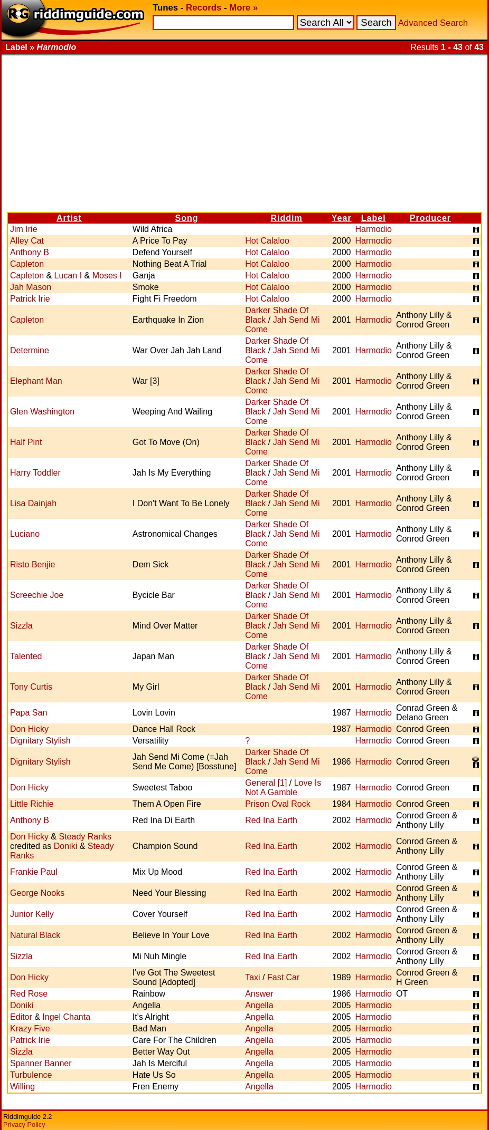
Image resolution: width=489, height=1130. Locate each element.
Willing (22, 1086)
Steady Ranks (85, 836)
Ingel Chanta (66, 1016)
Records (203, 8)
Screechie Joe (36, 595)
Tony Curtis (31, 686)
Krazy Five (30, 1028)
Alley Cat (27, 240)
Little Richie (32, 803)
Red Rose (29, 993)
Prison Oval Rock (278, 803)
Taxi (252, 977)
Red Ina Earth (271, 820)
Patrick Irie (30, 298)
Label (373, 218)
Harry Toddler (35, 472)
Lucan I (68, 275)
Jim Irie (23, 229)
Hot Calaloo (267, 240)
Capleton (27, 263)
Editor (21, 1016)
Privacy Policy (24, 1124)
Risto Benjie (32, 564)
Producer (430, 218)
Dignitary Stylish (40, 740)
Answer (259, 993)
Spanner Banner (41, 1063)
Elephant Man (36, 380)
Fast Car (283, 977)
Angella (259, 1005)
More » (243, 8)
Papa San (28, 712)
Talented (26, 656)
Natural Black (35, 935)
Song (187, 218)
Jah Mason (30, 287)
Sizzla (21, 625)
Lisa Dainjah (33, 503)
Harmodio (373, 229)
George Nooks (37, 892)
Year (342, 218)
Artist (69, 218)
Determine (29, 350)
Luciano (25, 533)
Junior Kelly (32, 914)
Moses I (107, 275)
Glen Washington (42, 411)
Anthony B (29, 252)
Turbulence (31, 1074)
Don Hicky (29, 729)
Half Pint (26, 442)
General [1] (266, 782)
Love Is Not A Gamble (283, 787)
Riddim (286, 218)
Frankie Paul (34, 871)
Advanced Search (433, 23)
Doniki (65, 846)
